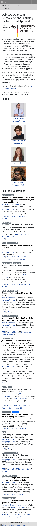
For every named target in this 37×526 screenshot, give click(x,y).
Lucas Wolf (14, 394)
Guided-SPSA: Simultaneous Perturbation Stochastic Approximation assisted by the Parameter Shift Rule (18, 199)
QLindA (7, 8)
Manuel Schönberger (20, 234)
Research (32, 6)
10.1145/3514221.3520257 (16, 428)
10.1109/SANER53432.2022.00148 (19, 469)
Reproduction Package (10, 259)
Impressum (11, 525)
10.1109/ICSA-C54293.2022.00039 (19, 514)
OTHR (4, 6)
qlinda (4, 525)
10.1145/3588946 (13, 332)
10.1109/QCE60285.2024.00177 (18, 216)
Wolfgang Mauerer (8, 209)
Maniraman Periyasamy (10, 204)
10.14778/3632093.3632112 (17, 257)
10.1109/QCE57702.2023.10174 (18, 284)
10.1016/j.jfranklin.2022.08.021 (18, 406)
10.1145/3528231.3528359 (16, 494)
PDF (3, 216)
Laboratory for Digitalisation (17, 6)
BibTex (4, 218)
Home (4, 2)
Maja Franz (6, 394)
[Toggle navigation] (34, 2)
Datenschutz (21, 525)
